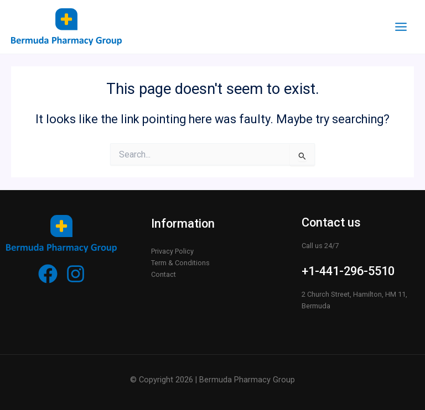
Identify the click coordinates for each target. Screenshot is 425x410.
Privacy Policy (172, 251)
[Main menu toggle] (401, 27)
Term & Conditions (180, 263)
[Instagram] (75, 273)
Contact (163, 274)
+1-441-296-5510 (348, 271)
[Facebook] (48, 273)
